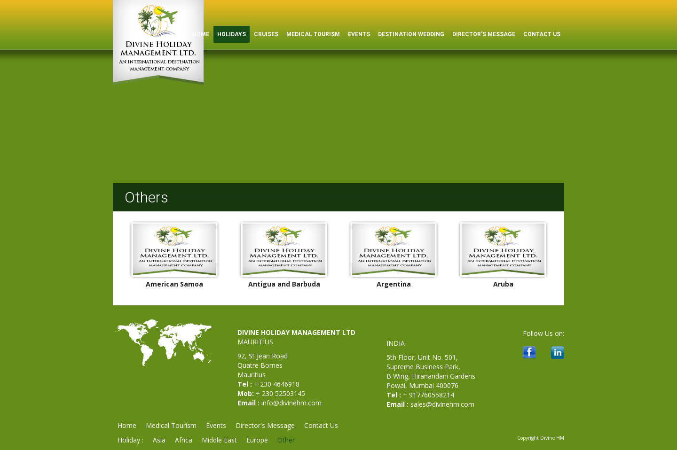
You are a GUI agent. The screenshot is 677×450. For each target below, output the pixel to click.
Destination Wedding (411, 34)
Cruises (266, 34)
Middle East (219, 439)
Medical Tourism (313, 34)
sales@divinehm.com (442, 404)
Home (127, 425)
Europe (257, 439)
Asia (159, 439)
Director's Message (483, 34)
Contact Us (541, 34)
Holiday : (130, 439)
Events (359, 34)
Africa (183, 439)
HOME (200, 34)
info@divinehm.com (291, 402)
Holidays (231, 34)
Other (286, 439)
